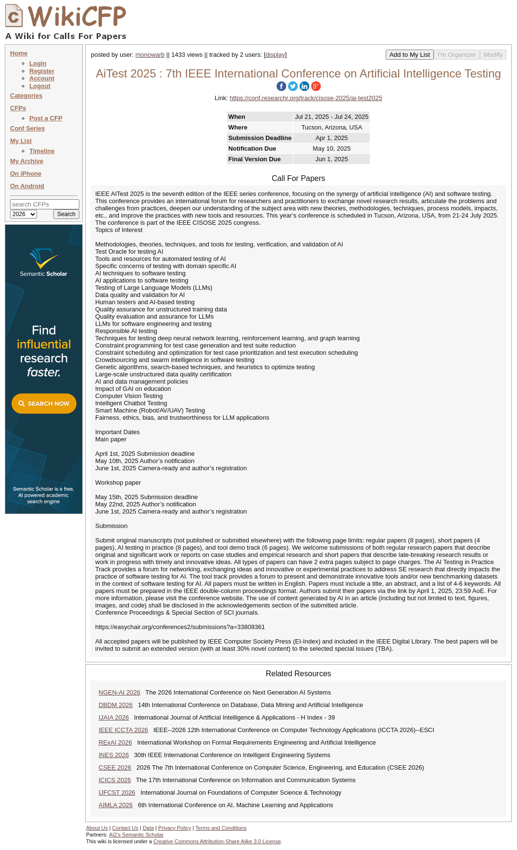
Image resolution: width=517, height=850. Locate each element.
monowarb (150, 54)
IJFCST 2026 (117, 792)
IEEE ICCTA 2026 (123, 730)
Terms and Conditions (220, 828)
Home (18, 53)
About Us (97, 828)
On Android (27, 186)
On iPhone (25, 173)
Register (41, 71)
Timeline (42, 151)
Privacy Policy (174, 828)
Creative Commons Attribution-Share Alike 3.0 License (217, 841)
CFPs (18, 108)
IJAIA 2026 (114, 717)
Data (148, 828)
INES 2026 (114, 755)
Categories (26, 95)
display (275, 54)
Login (37, 63)
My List (21, 140)
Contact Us (125, 828)
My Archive (26, 161)
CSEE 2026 (115, 767)
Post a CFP (46, 118)
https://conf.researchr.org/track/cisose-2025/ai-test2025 (305, 98)
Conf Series (27, 128)
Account (41, 78)
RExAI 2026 (115, 742)
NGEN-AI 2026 (119, 692)
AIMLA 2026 (116, 805)
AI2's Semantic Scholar (136, 834)
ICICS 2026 (115, 780)
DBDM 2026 (116, 704)
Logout (39, 86)
